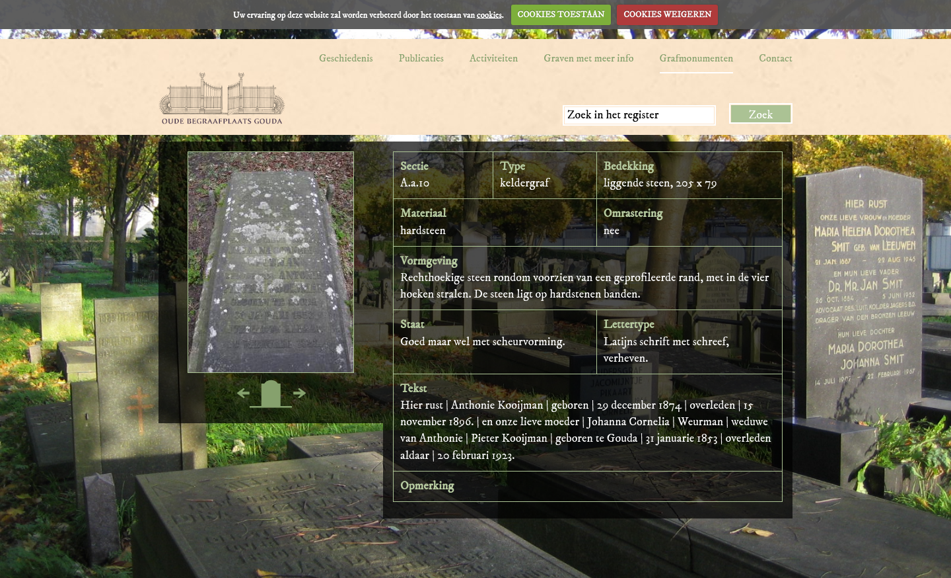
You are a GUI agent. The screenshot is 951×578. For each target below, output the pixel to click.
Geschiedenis (346, 58)
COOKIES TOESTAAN (561, 14)
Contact (775, 58)
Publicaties (421, 58)
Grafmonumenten (697, 58)
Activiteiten (494, 58)
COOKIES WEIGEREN (667, 14)
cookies (489, 14)
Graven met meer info (588, 58)
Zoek (761, 115)
